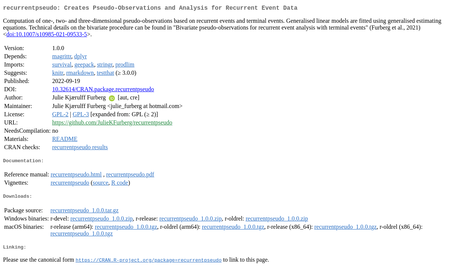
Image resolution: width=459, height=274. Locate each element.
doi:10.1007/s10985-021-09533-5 (46, 36)
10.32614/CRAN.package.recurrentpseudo (103, 90)
